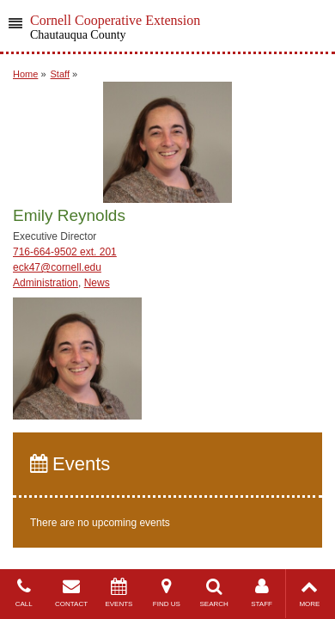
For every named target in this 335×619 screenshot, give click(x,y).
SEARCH (214, 593)
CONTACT (71, 593)
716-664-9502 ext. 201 (65, 252)
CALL (23, 593)
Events (70, 464)
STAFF (261, 593)
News (97, 283)
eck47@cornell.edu (57, 267)
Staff (60, 74)
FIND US (166, 593)
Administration (45, 283)
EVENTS (119, 593)
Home (25, 74)
